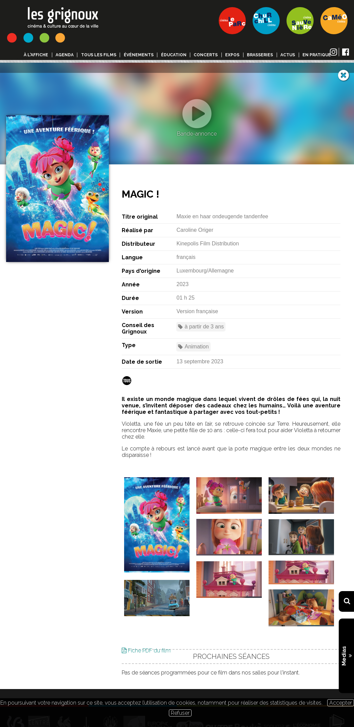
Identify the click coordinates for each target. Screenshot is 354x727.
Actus (287, 55)
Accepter (340, 703)
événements (139, 55)
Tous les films (98, 55)
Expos (232, 55)
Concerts (206, 55)
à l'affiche (36, 55)
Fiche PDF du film (146, 640)
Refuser (180, 713)
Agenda (65, 55)
